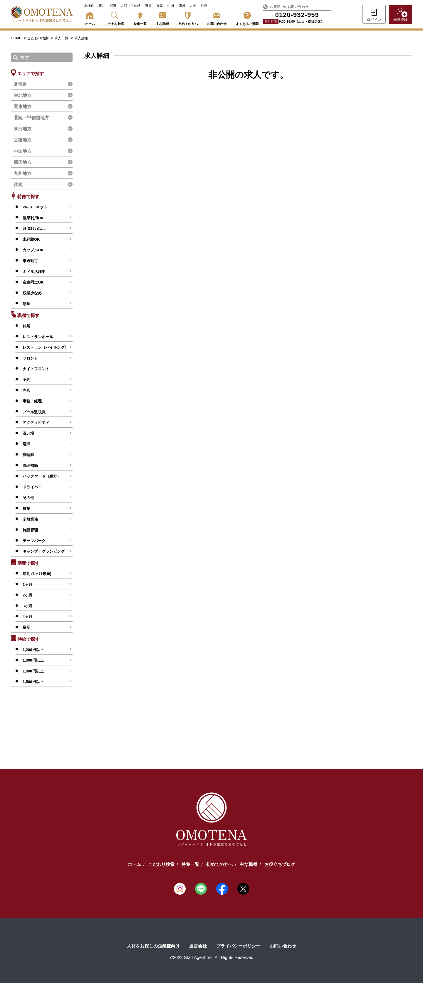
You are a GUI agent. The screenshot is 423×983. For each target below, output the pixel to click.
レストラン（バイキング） (45, 347)
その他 (28, 497)
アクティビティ (36, 422)
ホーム (89, 18)
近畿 (159, 5)
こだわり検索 (114, 18)
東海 (148, 5)
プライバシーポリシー (238, 945)
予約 (26, 379)
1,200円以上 (33, 650)
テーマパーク (34, 541)
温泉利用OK (33, 218)
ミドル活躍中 (34, 271)
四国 (182, 5)
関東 (113, 5)
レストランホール (38, 337)
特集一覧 (140, 18)
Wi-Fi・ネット (35, 207)
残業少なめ (32, 293)
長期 (26, 627)
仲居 (26, 326)
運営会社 (198, 945)
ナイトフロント (36, 369)
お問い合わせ (216, 18)
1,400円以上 (33, 671)
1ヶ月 (27, 584)
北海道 (89, 5)
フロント (30, 358)
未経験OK (31, 239)
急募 (26, 303)
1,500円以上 (33, 681)
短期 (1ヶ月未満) (37, 573)
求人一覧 (61, 38)
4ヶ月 (27, 616)
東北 (102, 5)
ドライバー (32, 487)
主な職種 (162, 18)
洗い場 (28, 433)
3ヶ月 (27, 606)
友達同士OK (33, 282)
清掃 (26, 444)
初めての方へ (188, 18)
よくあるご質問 (247, 18)
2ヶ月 (27, 595)
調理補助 (30, 465)
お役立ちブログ (279, 864)
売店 (26, 390)
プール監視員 (34, 412)
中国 (170, 5)
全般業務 (30, 519)
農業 (26, 508)
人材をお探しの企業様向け (153, 945)
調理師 (28, 455)
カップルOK (33, 250)
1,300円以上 (33, 660)
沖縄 (204, 5)
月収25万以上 (34, 228)
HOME (16, 38)
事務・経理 (32, 401)
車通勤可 (30, 261)
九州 (193, 5)
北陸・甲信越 (130, 5)
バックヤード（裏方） (42, 476)
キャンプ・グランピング (44, 551)
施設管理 (30, 530)
